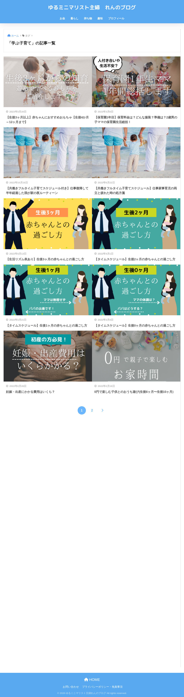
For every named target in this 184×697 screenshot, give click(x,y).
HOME (92, 680)
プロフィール (116, 18)
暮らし (74, 18)
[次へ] (102, 410)
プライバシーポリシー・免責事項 (102, 686)
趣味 (100, 18)
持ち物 (88, 18)
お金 (62, 18)
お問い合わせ (71, 686)
